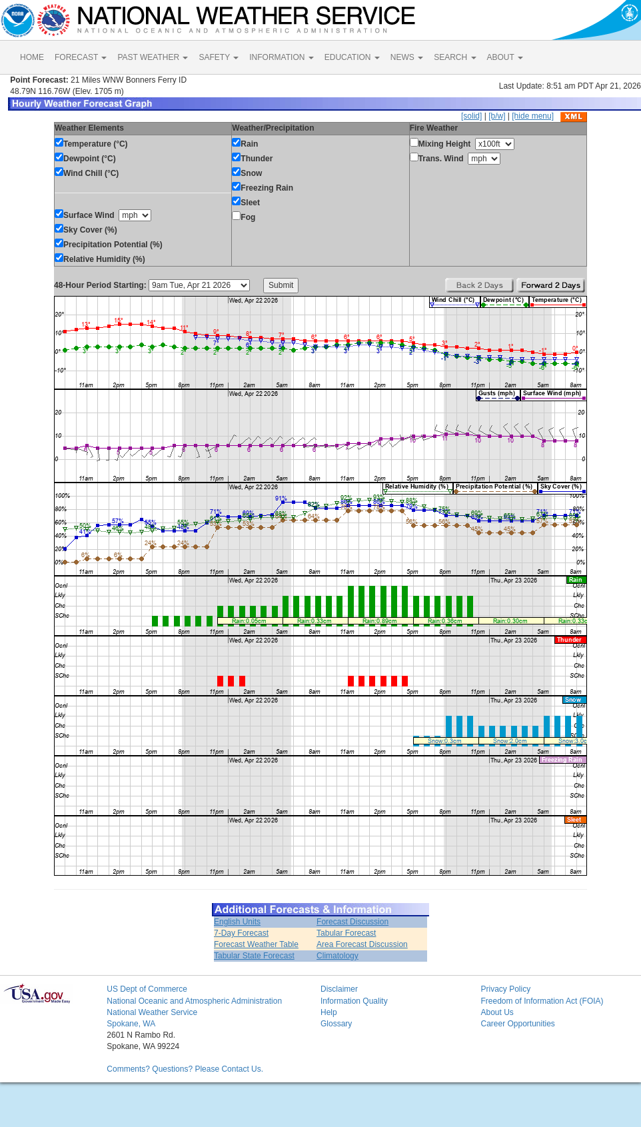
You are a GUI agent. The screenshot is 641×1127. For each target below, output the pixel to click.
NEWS (406, 57)
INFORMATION (281, 57)
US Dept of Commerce (147, 989)
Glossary (336, 1023)
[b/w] (496, 116)
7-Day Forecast (241, 933)
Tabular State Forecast (254, 955)
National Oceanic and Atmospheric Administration (194, 1001)
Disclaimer (339, 989)
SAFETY (219, 57)
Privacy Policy (505, 989)
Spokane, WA (131, 1023)
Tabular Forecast (346, 933)
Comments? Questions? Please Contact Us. (185, 1069)
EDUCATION (352, 57)
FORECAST (81, 57)
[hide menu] (533, 116)
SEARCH (455, 57)
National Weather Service (152, 1012)
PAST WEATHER (152, 57)
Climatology (337, 955)
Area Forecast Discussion (362, 944)
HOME (32, 57)
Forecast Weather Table (256, 944)
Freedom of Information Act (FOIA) (541, 1001)
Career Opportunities (517, 1023)
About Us (496, 1012)
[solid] (471, 116)
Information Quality (354, 1001)
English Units (237, 921)
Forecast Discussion (352, 921)
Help (328, 1012)
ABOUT (505, 57)
